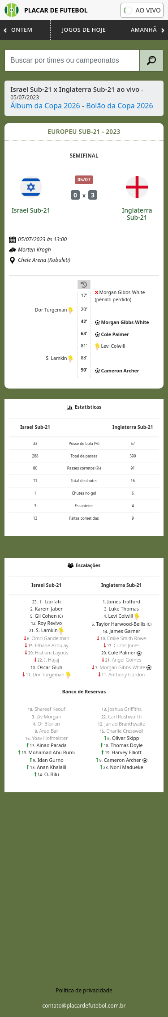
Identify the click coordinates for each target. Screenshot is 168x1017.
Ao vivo (141, 10)
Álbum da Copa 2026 (45, 106)
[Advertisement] (84, 881)
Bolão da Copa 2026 (119, 106)
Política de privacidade (84, 990)
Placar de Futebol (46, 10)
